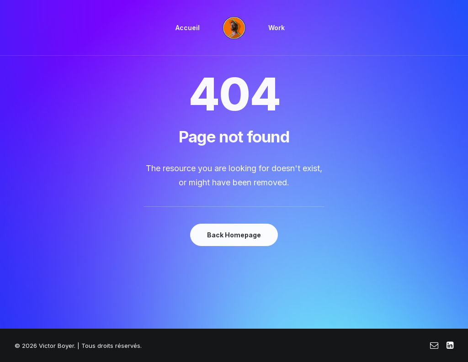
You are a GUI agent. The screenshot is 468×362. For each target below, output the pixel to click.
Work (276, 27)
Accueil (188, 27)
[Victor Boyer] (234, 27)
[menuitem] (187, 28)
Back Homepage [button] (234, 235)
